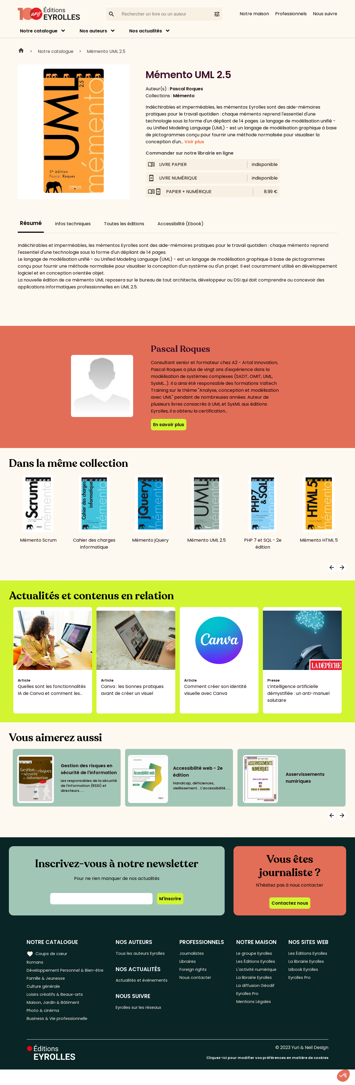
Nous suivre (325, 14)
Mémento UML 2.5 (106, 51)
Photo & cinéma (44, 1024)
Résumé (31, 223)
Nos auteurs (93, 31)
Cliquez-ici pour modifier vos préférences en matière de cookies (267, 1073)
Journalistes (195, 953)
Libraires (191, 962)
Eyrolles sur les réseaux (144, 1017)
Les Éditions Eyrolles (248, 966)
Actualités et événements (132, 985)
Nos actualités (145, 31)
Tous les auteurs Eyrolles (145, 953)
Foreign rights (197, 972)
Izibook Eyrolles (303, 979)
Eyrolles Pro (248, 1013)
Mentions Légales (254, 1022)
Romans (35, 962)
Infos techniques (73, 224)
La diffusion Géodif (255, 1004)
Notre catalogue (38, 31)
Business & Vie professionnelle (59, 1033)
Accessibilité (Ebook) (181, 224)
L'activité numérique (247, 982)
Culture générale (45, 997)
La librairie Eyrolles (256, 995)
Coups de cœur (48, 953)
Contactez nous (290, 903)
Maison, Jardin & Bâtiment (55, 1015)
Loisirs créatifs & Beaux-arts (57, 1006)
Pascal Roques (186, 89)
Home (21, 51)
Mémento (184, 96)
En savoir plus (168, 424)
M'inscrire (170, 898)
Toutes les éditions (124, 224)
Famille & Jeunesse (47, 988)
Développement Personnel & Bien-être (58, 975)
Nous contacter (199, 981)
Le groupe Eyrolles (255, 953)
